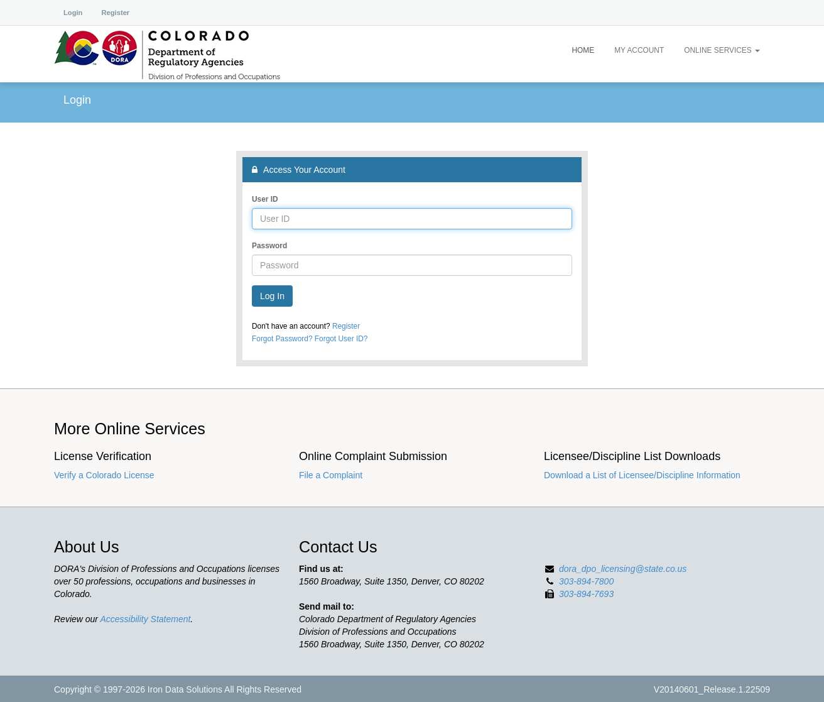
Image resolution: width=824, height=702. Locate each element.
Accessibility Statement (145, 619)
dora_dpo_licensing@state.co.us (622, 569)
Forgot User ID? (341, 338)
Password (269, 245)
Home (583, 50)
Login (72, 12)
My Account (639, 50)
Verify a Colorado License (104, 475)
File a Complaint (330, 475)
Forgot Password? (282, 338)
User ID (265, 199)
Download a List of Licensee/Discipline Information (642, 475)
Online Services (722, 50)
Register (115, 12)
